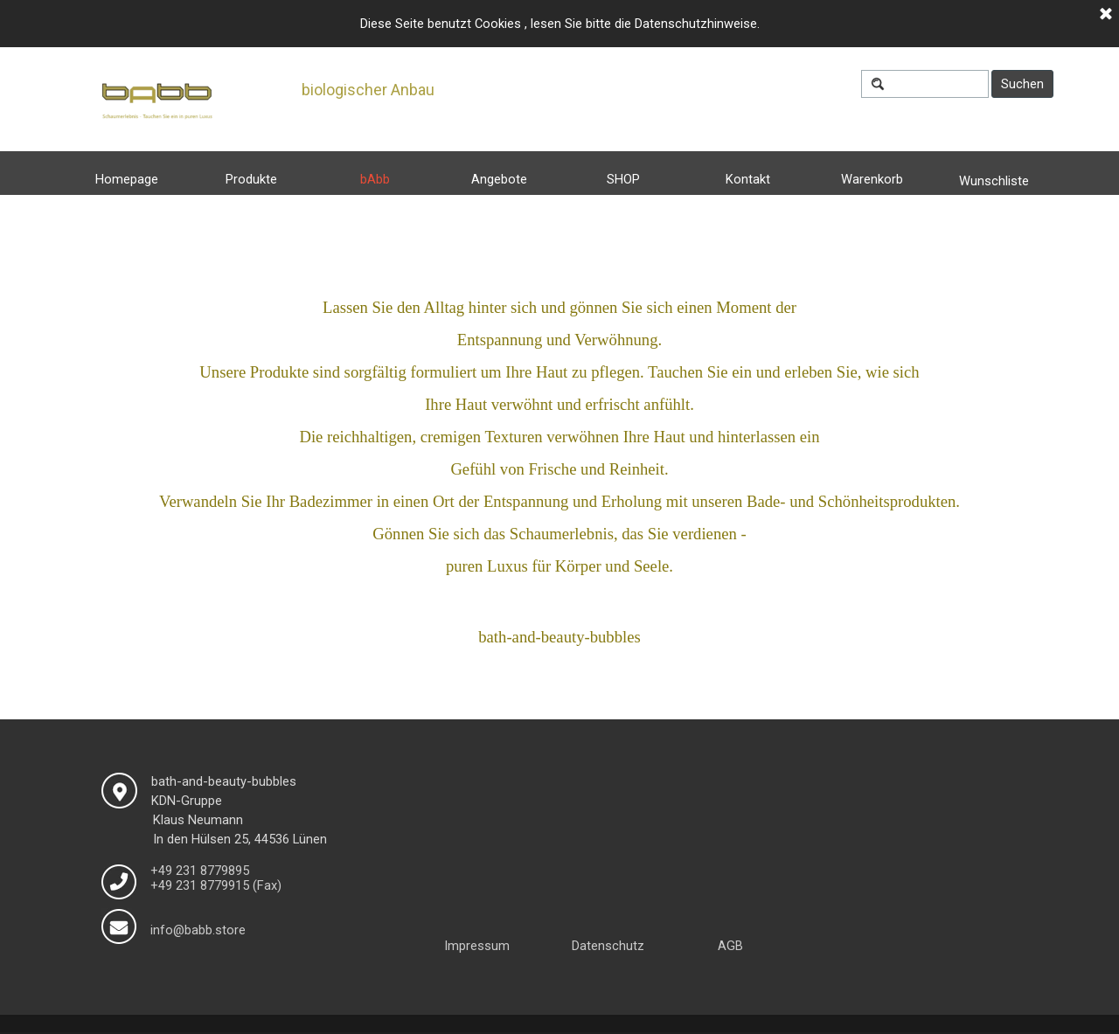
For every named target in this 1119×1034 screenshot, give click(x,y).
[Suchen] (925, 84)
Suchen (1022, 84)
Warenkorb (872, 179)
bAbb (375, 179)
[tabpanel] (560, 472)
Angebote (499, 179)
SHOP (623, 179)
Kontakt (748, 179)
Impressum (477, 946)
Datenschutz (608, 946)
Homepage (126, 179)
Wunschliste (994, 181)
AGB (730, 946)
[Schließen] (1106, 14)
